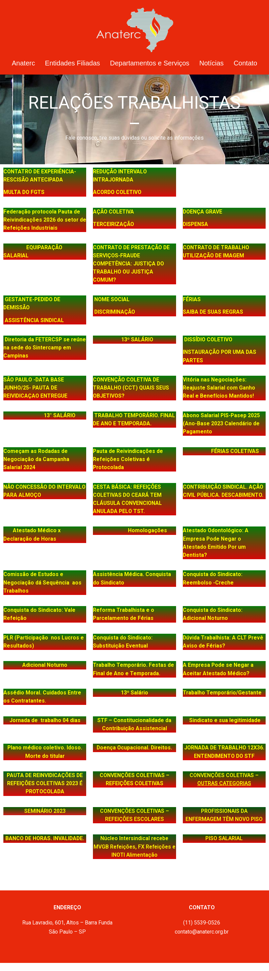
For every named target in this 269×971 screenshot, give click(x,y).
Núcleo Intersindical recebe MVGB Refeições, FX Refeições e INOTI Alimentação (134, 846)
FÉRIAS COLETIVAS (224, 451)
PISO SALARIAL (224, 838)
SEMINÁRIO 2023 (45, 811)
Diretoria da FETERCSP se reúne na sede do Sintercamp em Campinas (44, 347)
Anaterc (23, 63)
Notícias (211, 63)
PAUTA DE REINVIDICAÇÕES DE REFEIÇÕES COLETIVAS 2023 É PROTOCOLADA (45, 783)
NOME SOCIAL (112, 299)
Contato (245, 63)
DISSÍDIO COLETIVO (208, 339)
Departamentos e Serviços (150, 63)
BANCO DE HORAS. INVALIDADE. (44, 838)
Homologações (137, 530)
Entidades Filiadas (72, 63)
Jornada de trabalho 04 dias (44, 720)
